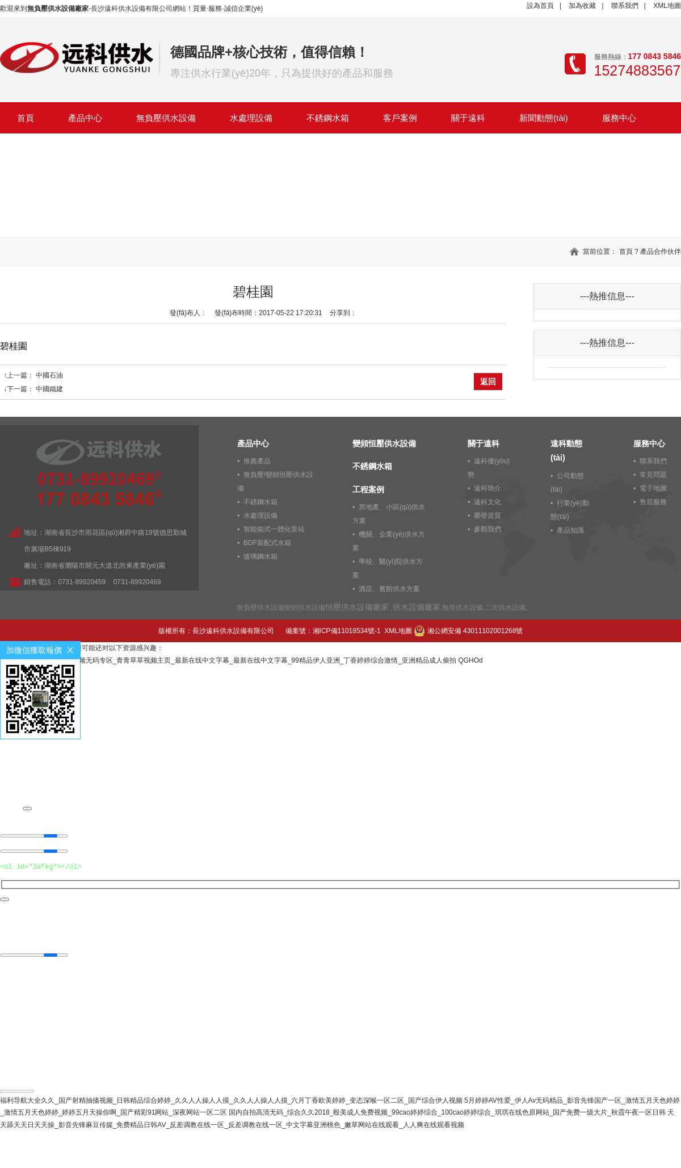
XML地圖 (667, 6)
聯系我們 (624, 6)
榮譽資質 (487, 516)
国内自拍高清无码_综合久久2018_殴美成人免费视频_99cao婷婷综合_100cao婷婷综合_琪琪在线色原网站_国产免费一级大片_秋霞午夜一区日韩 (447, 1112)
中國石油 (49, 375)
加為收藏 (582, 6)
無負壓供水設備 (166, 118)
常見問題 (653, 475)
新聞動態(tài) (543, 118)
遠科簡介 (487, 488)
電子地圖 (653, 488)
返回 (488, 381)
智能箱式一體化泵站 (274, 529)
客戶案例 (400, 118)
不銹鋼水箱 (327, 118)
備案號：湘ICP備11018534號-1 (333, 631)
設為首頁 (540, 6)
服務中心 (619, 118)
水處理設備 (251, 118)
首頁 (25, 118)
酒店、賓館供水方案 (389, 589)
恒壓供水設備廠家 (357, 607)
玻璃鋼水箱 (260, 556)
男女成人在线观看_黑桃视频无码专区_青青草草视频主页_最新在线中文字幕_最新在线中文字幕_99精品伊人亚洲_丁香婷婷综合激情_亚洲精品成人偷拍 (228, 660)
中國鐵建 (49, 389)
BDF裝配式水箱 (267, 543)
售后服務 (653, 502)
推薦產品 (257, 461)
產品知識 (570, 530)
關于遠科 (468, 118)
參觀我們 (487, 529)
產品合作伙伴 (660, 252)
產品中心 (85, 118)
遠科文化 (487, 502)
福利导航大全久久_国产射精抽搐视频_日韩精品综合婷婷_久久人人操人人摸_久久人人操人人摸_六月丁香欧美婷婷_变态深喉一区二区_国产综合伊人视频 (231, 1100)
